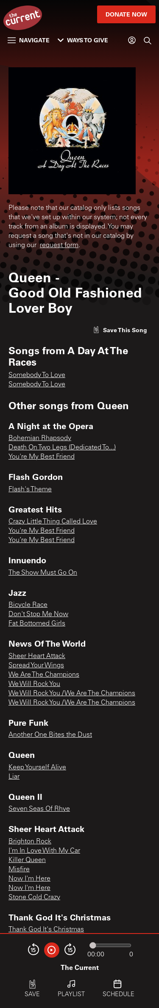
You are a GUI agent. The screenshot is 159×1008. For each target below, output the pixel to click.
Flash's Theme (30, 489)
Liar (14, 777)
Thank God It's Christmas (46, 929)
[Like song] (120, 330)
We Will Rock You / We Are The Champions (71, 693)
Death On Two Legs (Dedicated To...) (62, 447)
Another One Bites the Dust (50, 735)
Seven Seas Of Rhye (39, 809)
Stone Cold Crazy (34, 897)
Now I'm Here (29, 879)
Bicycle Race (27, 605)
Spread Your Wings (36, 665)
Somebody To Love (36, 375)
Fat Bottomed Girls (36, 623)
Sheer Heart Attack (36, 656)
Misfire (19, 869)
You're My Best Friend (41, 457)
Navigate (29, 40)
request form (59, 245)
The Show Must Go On (42, 573)
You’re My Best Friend (41, 540)
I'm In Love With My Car (44, 851)
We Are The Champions (43, 675)
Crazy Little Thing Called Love (52, 521)
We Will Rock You (34, 684)
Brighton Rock (29, 841)
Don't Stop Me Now (38, 614)
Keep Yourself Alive (37, 767)
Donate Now (126, 14)
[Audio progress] (110, 945)
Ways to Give (83, 40)
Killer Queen (27, 860)
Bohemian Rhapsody (39, 438)
